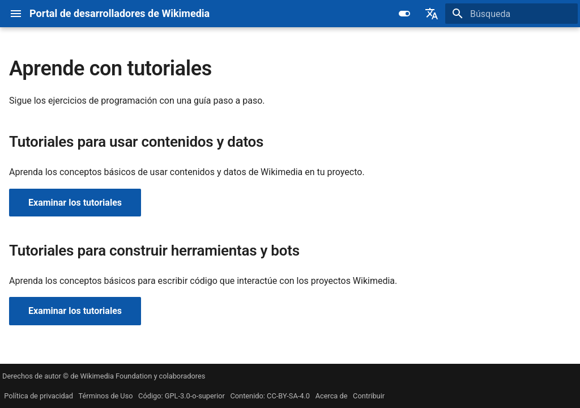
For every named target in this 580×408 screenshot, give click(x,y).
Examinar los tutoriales (75, 202)
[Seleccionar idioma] (431, 13)
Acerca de (331, 396)
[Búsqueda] (511, 13)
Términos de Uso (106, 396)
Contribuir (369, 396)
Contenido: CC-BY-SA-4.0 (270, 396)
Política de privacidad (38, 396)
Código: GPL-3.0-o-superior (181, 396)
